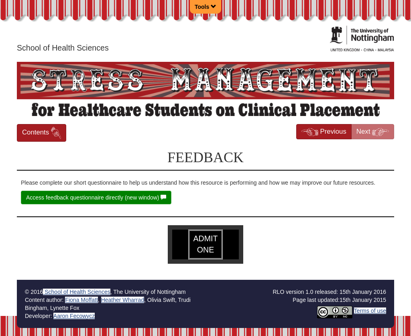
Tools (205, 7)
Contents (41, 133)
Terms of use (370, 310)
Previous (323, 132)
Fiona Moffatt (81, 300)
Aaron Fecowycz (74, 316)
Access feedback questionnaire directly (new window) (96, 197)
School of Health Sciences (76, 292)
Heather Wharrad (122, 300)
